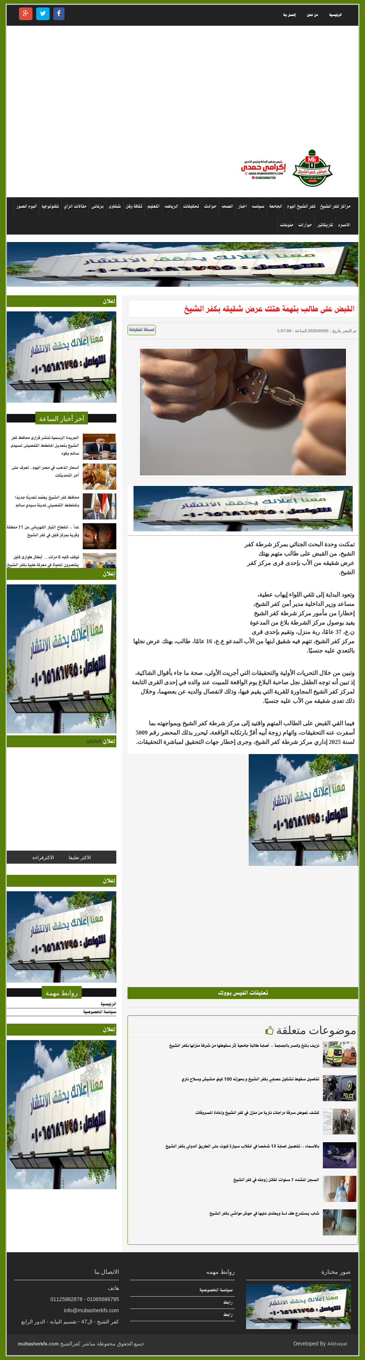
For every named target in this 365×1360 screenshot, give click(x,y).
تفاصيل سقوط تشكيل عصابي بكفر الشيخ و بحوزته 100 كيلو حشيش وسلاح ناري (250, 1079)
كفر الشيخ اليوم (301, 206)
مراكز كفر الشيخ (335, 206)
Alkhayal (337, 1343)
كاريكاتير (325, 225)
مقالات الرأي (75, 206)
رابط (228, 1302)
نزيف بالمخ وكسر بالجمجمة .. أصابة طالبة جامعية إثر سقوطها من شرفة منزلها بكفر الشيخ (244, 1045)
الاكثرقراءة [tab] (43, 857)
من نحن (312, 15)
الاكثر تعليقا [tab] (80, 857)
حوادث (210, 206)
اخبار (242, 206)
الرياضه (171, 206)
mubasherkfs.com (38, 1343)
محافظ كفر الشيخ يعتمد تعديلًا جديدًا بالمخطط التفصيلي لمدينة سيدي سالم (47, 501)
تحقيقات (191, 206)
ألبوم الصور (26, 206)
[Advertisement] (182, 87)
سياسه (258, 206)
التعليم (153, 206)
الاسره (344, 225)
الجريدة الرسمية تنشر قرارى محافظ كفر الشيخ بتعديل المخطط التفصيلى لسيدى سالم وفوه (44, 445)
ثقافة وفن (134, 206)
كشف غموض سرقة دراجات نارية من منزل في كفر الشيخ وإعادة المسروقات (257, 1113)
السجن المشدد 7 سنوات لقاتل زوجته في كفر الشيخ (276, 1180)
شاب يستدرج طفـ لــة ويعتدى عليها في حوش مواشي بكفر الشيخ (264, 1213)
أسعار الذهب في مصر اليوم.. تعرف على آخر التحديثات (45, 471)
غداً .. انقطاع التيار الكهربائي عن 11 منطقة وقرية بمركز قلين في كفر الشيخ (43, 531)
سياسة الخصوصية (99, 1012)
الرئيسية (335, 15)
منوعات (286, 225)
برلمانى (97, 206)
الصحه (227, 206)
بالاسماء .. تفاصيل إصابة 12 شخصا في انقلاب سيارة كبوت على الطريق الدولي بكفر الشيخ (242, 1146)
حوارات (305, 225)
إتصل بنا (289, 15)
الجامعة (275, 206)
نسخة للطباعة (141, 330)
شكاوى (114, 206)
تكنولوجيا (50, 206)
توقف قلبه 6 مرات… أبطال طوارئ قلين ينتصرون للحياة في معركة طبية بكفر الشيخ (43, 561)
